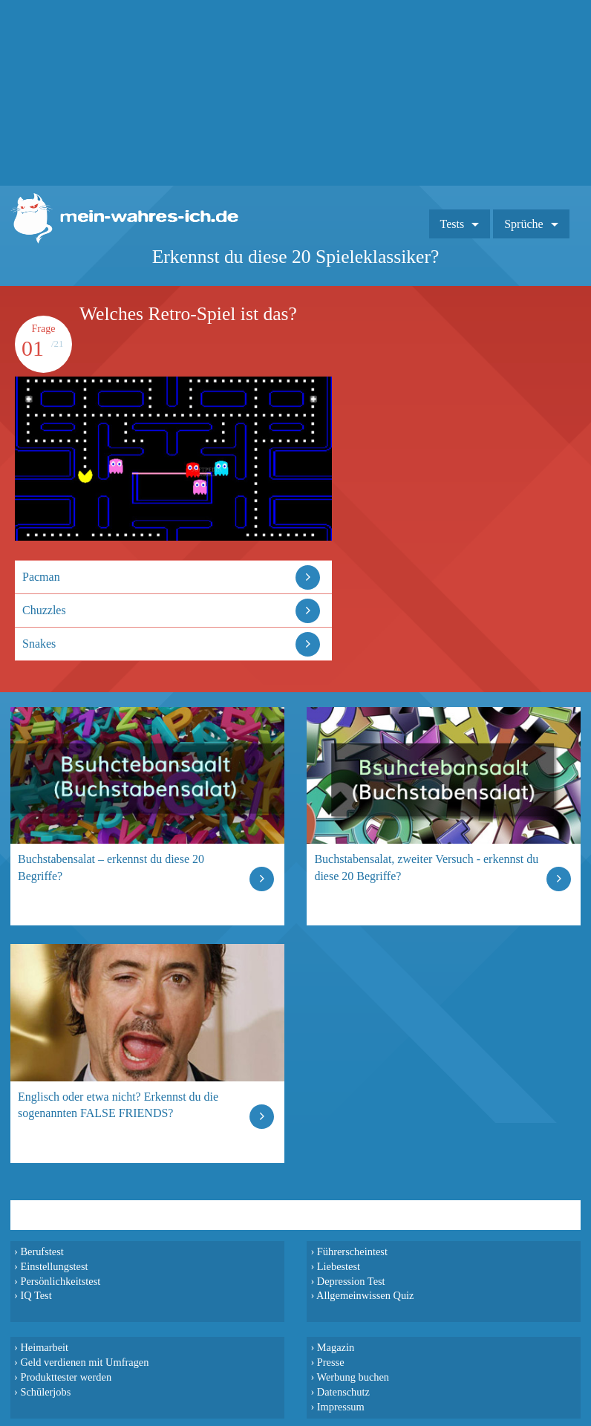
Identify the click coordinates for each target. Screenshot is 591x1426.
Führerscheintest (352, 1251)
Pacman (41, 576)
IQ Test (35, 1295)
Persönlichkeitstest (60, 1281)
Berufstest (41, 1251)
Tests (452, 224)
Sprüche (523, 224)
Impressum (341, 1407)
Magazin (335, 1347)
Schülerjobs (45, 1392)
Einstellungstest (54, 1266)
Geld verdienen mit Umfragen (84, 1362)
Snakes (39, 643)
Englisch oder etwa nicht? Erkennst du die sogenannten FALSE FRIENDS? (118, 1104)
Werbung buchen (353, 1377)
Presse (331, 1362)
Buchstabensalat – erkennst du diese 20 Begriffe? (111, 867)
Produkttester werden (65, 1377)
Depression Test (351, 1281)
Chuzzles (44, 610)
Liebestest (338, 1266)
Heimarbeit (44, 1347)
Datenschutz (343, 1392)
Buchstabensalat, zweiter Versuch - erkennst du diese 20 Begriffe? (426, 867)
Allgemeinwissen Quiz (365, 1295)
